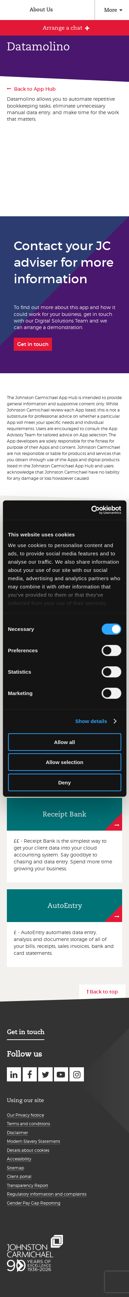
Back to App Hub (35, 89)
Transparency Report (27, 1185)
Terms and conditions (28, 1123)
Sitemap (15, 1167)
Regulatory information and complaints (46, 1194)
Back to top (104, 992)
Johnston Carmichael (9, 10)
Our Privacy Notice (25, 1115)
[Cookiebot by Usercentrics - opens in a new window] (92, 510)
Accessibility (19, 1158)
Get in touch (25, 1032)
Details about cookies (28, 1150)
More (110, 10)
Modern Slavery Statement (33, 1141)
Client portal (19, 1176)
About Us (41, 9)
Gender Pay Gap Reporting (34, 1203)
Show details (91, 721)
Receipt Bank (64, 814)
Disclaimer (17, 1132)
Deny (64, 782)
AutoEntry (64, 905)
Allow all (64, 742)
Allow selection (64, 762)
